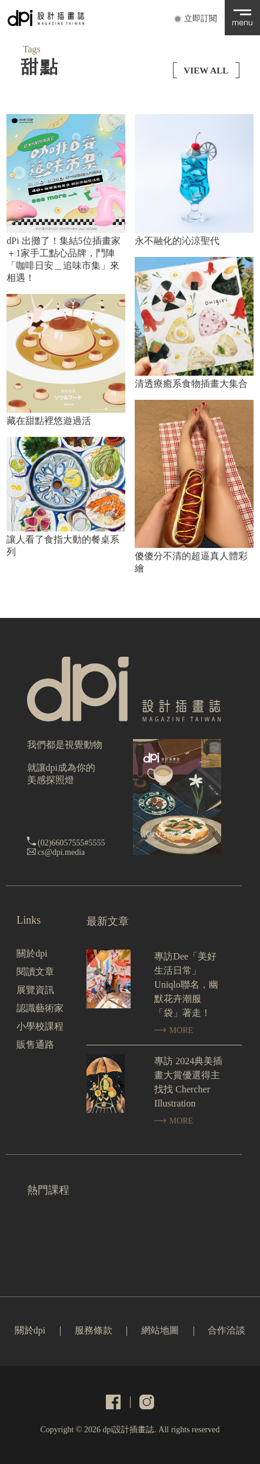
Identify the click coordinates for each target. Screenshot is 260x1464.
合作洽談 (226, 1330)
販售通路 (35, 1044)
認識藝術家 (40, 1008)
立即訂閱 (200, 18)
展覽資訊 (35, 990)
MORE (173, 1030)
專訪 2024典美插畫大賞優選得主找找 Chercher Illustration (188, 1082)
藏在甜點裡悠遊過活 (48, 421)
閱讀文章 (35, 972)
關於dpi (31, 953)
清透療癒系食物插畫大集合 (191, 384)
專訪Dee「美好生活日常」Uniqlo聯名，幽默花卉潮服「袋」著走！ (186, 984)
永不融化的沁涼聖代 (177, 241)
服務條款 (93, 1330)
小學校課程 (40, 1026)
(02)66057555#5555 (71, 842)
